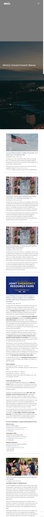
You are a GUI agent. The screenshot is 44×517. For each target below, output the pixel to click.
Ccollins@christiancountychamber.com (15, 438)
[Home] (7, 3)
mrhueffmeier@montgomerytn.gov (15, 447)
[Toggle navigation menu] (38, 3)
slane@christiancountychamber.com (15, 429)
